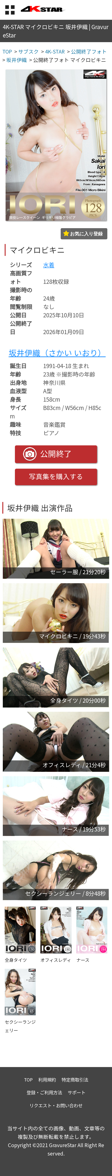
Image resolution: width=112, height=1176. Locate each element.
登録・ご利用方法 (44, 1092)
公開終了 (47, 454)
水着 (48, 265)
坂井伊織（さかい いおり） (57, 352)
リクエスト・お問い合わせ (56, 1105)
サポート (76, 1092)
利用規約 (47, 1079)
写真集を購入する (56, 476)
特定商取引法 (75, 1079)
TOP (28, 1079)
